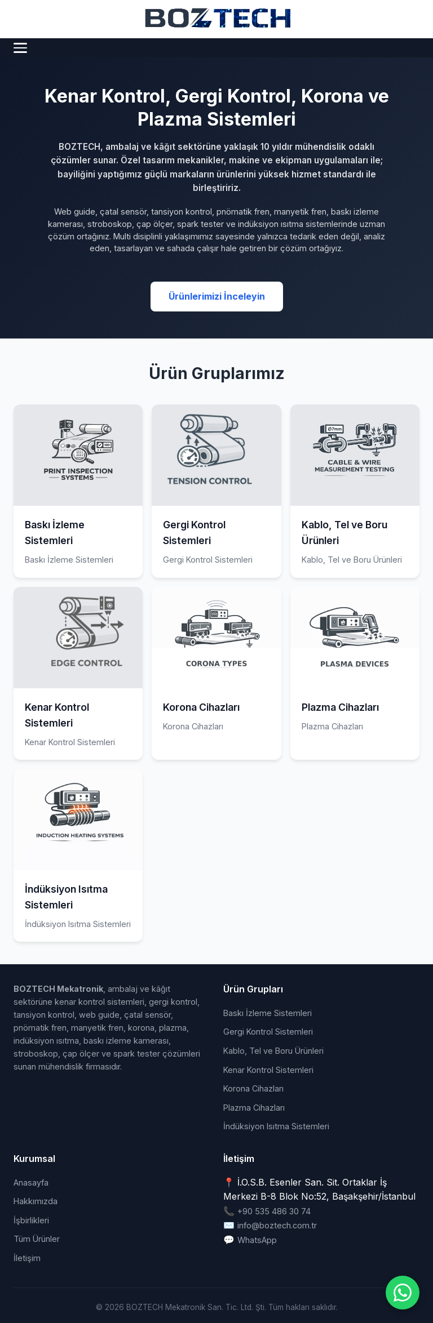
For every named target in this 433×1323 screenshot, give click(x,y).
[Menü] (20, 47)
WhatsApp (257, 1240)
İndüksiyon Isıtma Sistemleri (276, 1126)
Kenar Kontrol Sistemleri (268, 1070)
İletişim (27, 1258)
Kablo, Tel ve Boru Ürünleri (273, 1050)
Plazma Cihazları (254, 1107)
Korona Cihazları (253, 1088)
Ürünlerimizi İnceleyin (217, 296)
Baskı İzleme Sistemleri (267, 1013)
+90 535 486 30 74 (274, 1211)
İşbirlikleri (31, 1220)
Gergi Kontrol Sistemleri (268, 1031)
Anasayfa (31, 1182)
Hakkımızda (36, 1201)
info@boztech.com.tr (277, 1225)
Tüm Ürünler (37, 1239)
